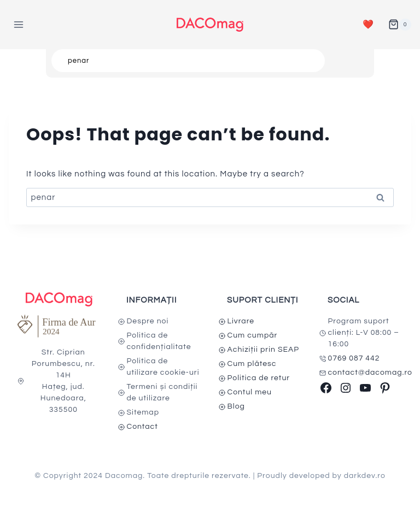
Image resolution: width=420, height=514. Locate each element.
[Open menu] (19, 24)
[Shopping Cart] (399, 25)
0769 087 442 (354, 358)
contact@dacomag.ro (370, 372)
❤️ (368, 24)
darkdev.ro (365, 476)
